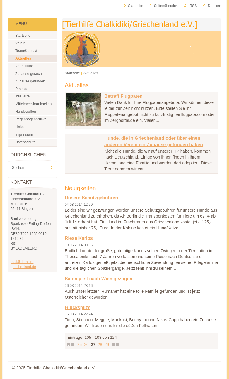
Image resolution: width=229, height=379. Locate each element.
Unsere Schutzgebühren (91, 197)
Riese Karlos (79, 238)
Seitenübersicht (166, 6)
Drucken (214, 6)
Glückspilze (77, 307)
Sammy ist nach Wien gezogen (98, 278)
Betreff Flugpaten (123, 96)
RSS (193, 6)
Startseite (72, 73)
